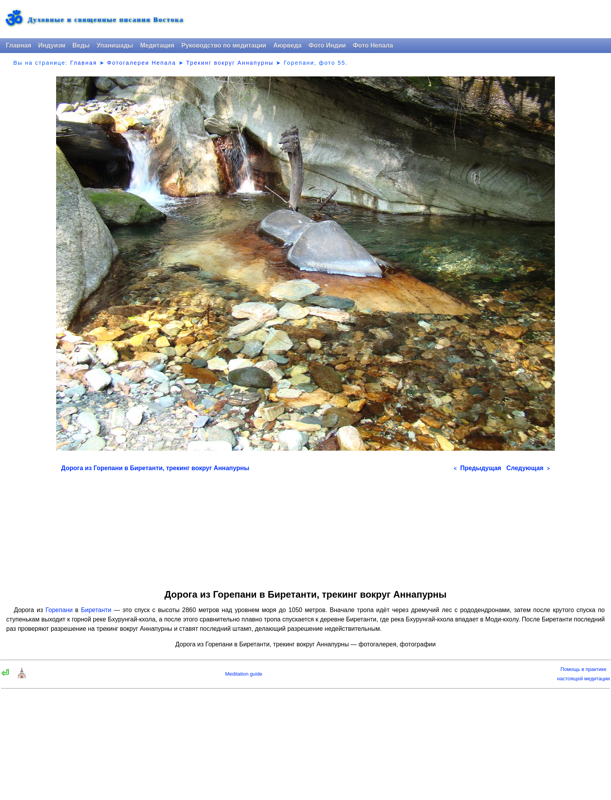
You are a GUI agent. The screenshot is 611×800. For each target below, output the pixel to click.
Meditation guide (243, 674)
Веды (81, 45)
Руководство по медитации (223, 45)
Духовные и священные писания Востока (106, 20)
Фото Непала (373, 45)
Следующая (528, 468)
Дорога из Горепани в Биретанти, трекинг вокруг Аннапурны (155, 468)
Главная (18, 45)
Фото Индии (327, 45)
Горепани (59, 610)
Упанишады (115, 45)
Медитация (157, 45)
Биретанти (96, 610)
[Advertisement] (305, 527)
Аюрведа (287, 45)
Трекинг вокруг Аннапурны (230, 63)
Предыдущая (477, 468)
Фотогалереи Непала (141, 63)
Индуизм (51, 45)
